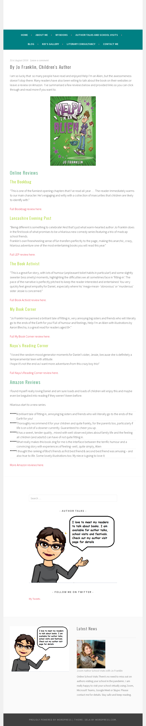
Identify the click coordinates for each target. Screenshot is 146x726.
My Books (62, 35)
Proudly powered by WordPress (50, 719)
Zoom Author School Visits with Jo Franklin (100, 670)
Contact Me (110, 44)
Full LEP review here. (22, 254)
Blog (31, 44)
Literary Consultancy (81, 44)
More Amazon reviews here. (27, 465)
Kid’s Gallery (50, 44)
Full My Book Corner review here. (30, 336)
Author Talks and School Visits (96, 35)
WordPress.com (105, 719)
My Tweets (34, 598)
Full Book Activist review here (28, 300)
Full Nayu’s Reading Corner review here (34, 373)
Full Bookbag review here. (26, 209)
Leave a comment (39, 60)
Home (24, 35)
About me (42, 35)
